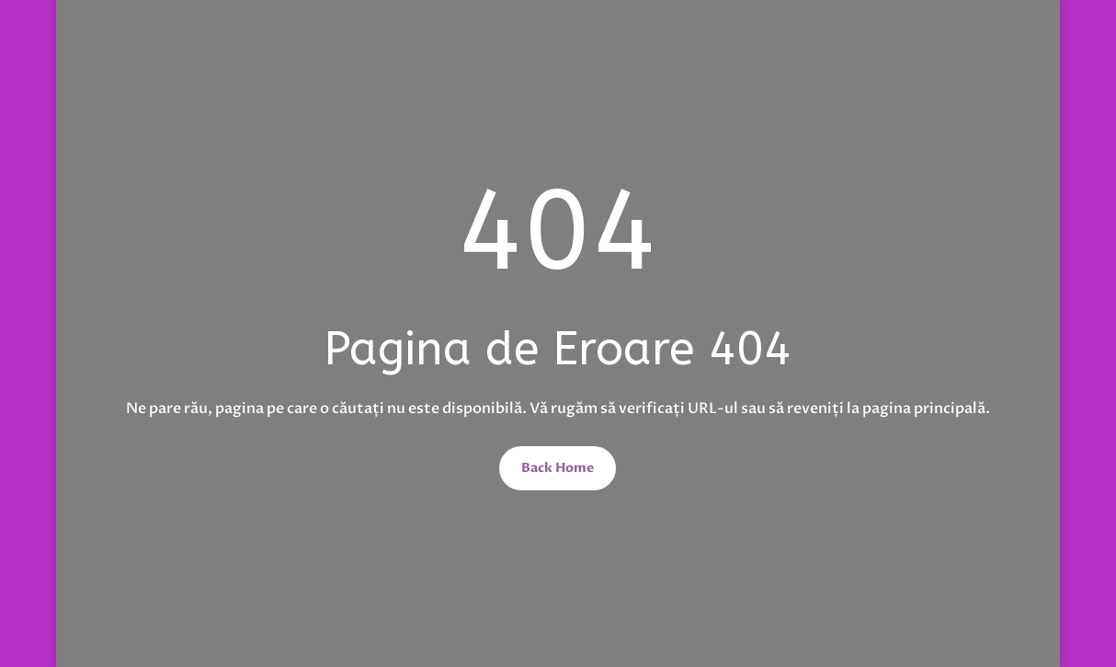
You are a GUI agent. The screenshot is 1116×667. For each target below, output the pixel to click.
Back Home (557, 468)
